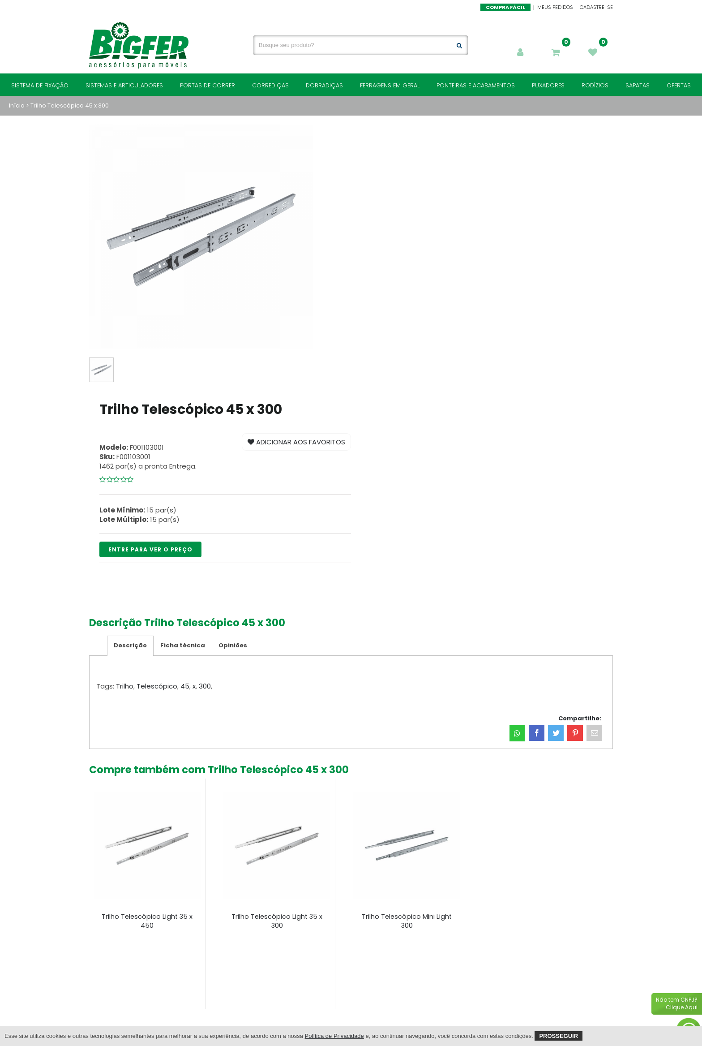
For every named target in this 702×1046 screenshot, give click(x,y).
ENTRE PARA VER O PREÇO (150, 549)
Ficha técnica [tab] (182, 645)
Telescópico (157, 686)
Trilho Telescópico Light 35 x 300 (276, 921)
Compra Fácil (505, 7)
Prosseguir (558, 1036)
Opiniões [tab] (232, 645)
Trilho (124, 686)
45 (184, 686)
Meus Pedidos (555, 7)
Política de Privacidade (334, 1036)
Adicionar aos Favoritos (296, 442)
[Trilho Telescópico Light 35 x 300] (276, 846)
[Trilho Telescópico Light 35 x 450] (147, 846)
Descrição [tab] (130, 645)
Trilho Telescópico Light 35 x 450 (147, 921)
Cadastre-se (596, 7)
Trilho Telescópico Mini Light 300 (407, 921)
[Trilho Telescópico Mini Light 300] (406, 846)
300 (205, 686)
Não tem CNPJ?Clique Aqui (677, 1003)
